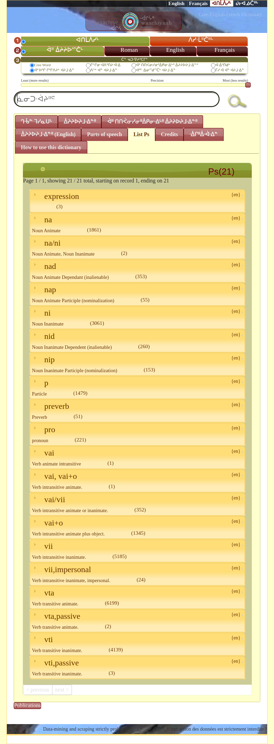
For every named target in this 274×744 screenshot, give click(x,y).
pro (137, 434)
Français (198, 3)
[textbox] (117, 99)
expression (137, 200)
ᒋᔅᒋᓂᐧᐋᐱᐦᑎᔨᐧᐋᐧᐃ (105, 65)
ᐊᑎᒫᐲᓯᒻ (221, 3)
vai (137, 457)
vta (137, 597)
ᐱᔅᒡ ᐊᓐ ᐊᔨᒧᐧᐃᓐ (103, 70)
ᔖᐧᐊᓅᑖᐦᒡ (247, 3)
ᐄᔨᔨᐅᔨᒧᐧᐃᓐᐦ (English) (48, 134)
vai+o (137, 527)
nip (137, 364)
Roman (129, 49)
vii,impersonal (137, 574)
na (137, 224)
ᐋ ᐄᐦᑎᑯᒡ (222, 65)
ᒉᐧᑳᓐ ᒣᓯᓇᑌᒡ (36, 122)
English (176, 3)
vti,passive (137, 667)
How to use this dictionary (51, 147)
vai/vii (137, 504)
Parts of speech (104, 134)
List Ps (141, 134)
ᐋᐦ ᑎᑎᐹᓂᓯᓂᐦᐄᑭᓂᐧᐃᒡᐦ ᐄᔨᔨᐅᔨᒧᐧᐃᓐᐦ (167, 65)
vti (137, 644)
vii (137, 551)
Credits (169, 134)
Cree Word (42, 65)
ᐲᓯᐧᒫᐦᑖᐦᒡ (200, 39)
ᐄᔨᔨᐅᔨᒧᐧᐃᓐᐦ (80, 122)
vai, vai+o (137, 481)
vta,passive (137, 621)
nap (137, 294)
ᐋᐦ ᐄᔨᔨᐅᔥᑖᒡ (65, 49)
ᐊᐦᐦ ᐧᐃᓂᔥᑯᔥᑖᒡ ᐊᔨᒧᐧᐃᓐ (156, 70)
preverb (137, 411)
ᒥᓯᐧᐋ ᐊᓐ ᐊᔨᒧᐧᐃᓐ (230, 70)
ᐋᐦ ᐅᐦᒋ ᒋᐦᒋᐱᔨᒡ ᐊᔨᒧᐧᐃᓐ (54, 70)
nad (137, 271)
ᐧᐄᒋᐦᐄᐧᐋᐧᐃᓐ (203, 134)
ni (137, 317)
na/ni (137, 247)
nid (137, 341)
